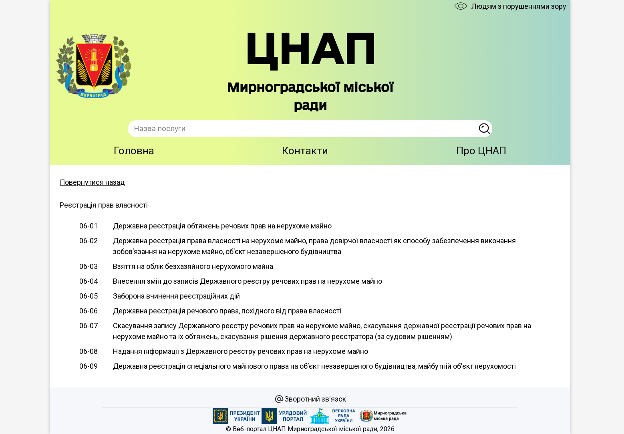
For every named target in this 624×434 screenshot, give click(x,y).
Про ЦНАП (481, 151)
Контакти (305, 151)
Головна (134, 151)
